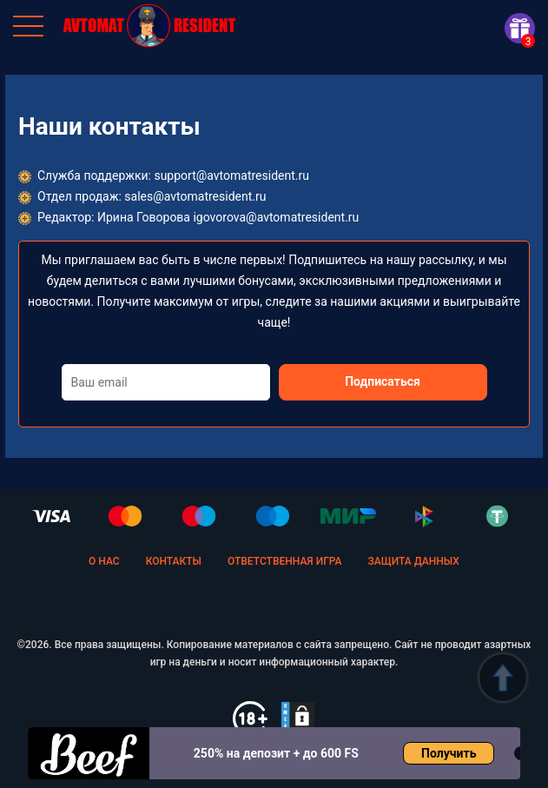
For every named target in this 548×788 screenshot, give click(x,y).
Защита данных (413, 561)
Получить (448, 753)
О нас (104, 561)
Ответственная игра (285, 561)
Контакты (173, 561)
